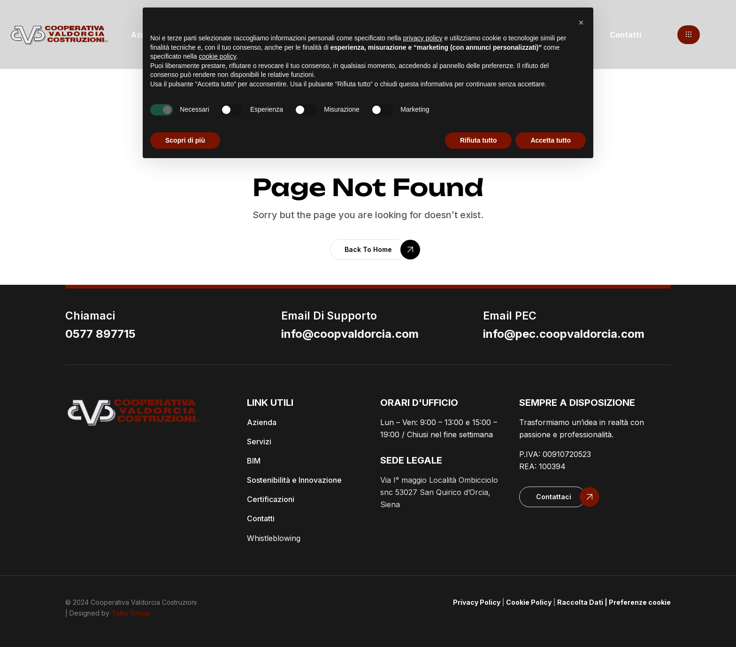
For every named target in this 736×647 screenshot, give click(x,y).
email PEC (510, 315)
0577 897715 (100, 334)
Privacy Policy (476, 602)
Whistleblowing (273, 538)
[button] (688, 34)
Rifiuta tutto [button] (478, 140)
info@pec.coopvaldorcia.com (563, 334)
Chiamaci (90, 315)
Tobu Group (130, 613)
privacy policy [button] (423, 38)
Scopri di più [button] (185, 140)
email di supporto (329, 315)
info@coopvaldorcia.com (350, 334)
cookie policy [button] (217, 56)
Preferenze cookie (640, 602)
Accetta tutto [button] (550, 140)
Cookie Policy (529, 602)
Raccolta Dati (580, 602)
